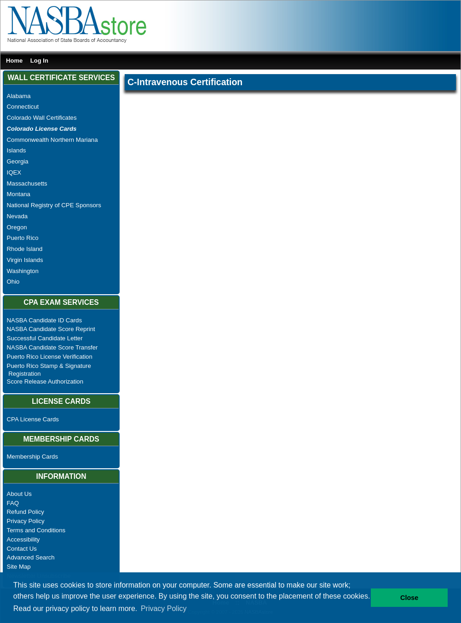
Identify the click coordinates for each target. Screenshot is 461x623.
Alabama (19, 96)
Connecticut (23, 106)
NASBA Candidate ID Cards (44, 320)
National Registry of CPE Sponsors (54, 205)
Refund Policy (25, 511)
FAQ (13, 503)
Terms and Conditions (36, 530)
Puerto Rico (23, 237)
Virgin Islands (25, 259)
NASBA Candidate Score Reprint (51, 329)
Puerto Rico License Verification (49, 356)
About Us (19, 493)
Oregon (17, 227)
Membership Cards (32, 456)
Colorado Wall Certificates (42, 117)
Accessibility (23, 539)
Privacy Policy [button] (164, 608)
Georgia (18, 161)
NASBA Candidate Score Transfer (52, 347)
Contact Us (22, 548)
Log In (39, 60)
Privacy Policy (26, 521)
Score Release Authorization (45, 381)
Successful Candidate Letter (45, 338)
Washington (23, 271)
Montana (18, 194)
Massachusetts (27, 183)
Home (14, 60)
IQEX (14, 172)
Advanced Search (31, 557)
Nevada (17, 216)
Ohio (13, 281)
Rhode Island (25, 248)
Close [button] (409, 597)
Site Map (19, 566)
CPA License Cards (33, 419)
